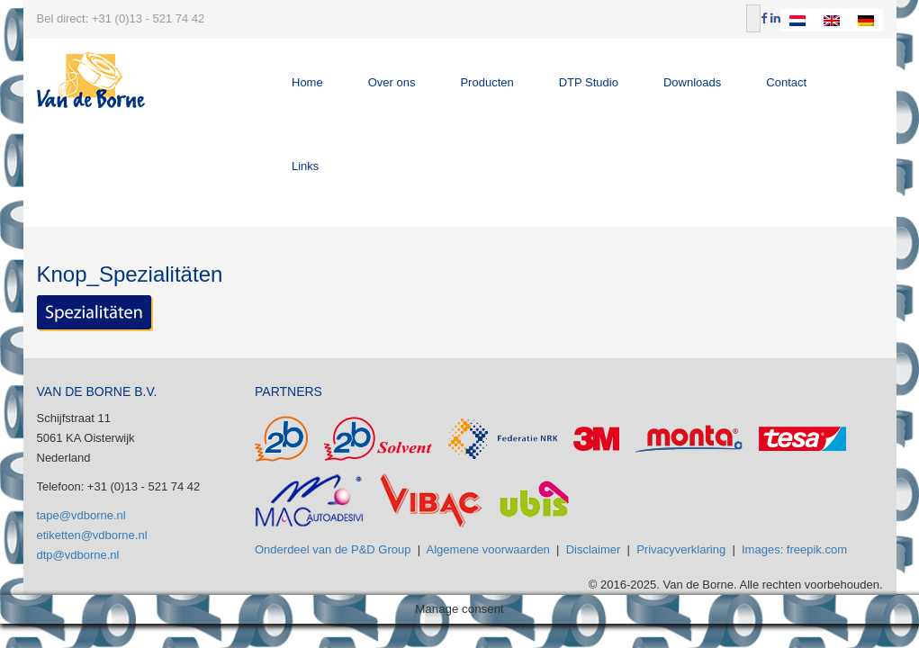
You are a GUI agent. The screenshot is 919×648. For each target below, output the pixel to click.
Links (305, 166)
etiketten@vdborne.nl (92, 535)
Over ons (392, 82)
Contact (786, 82)
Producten (486, 82)
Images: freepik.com (794, 549)
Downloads (692, 82)
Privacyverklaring (680, 549)
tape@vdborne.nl (81, 515)
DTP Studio (588, 82)
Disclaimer (593, 549)
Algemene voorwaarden (488, 549)
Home (307, 82)
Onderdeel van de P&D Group (332, 549)
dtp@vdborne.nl (78, 555)
